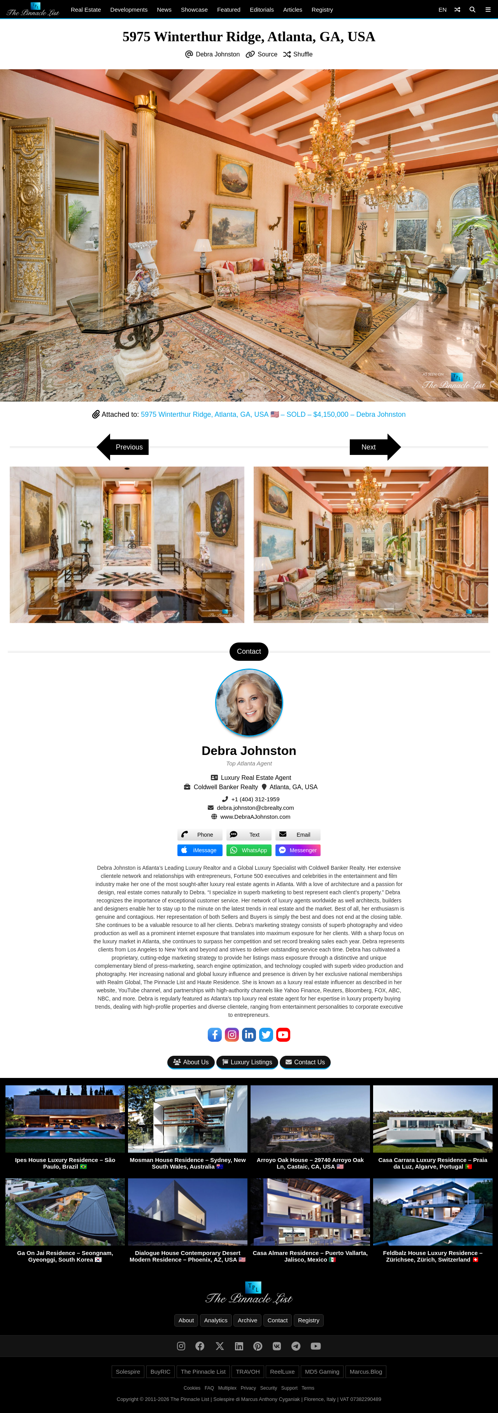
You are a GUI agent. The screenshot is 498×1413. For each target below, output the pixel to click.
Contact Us (305, 1062)
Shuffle (303, 54)
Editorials (262, 9)
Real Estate (86, 9)
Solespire (128, 1371)
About (186, 1320)
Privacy (248, 1388)
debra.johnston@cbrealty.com (255, 807)
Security (268, 1388)
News (164, 9)
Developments (129, 9)
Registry (322, 9)
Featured (228, 9)
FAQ (209, 1388)
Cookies (192, 1388)
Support (289, 1388)
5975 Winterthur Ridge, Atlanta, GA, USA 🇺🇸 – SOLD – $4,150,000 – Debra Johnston (273, 414)
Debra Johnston (218, 54)
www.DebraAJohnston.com (256, 816)
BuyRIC (161, 1371)
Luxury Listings (247, 1062)
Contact (278, 1320)
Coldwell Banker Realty (226, 787)
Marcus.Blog (366, 1371)
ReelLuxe (282, 1371)
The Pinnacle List (203, 1371)
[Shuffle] (457, 9)
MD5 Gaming (322, 1371)
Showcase (194, 9)
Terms (308, 1388)
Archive (247, 1320)
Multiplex (227, 1388)
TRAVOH (248, 1371)
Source (267, 54)
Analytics (216, 1320)
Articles (292, 9)
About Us (191, 1062)
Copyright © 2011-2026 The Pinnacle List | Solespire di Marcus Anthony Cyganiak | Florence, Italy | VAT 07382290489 (249, 1399)
